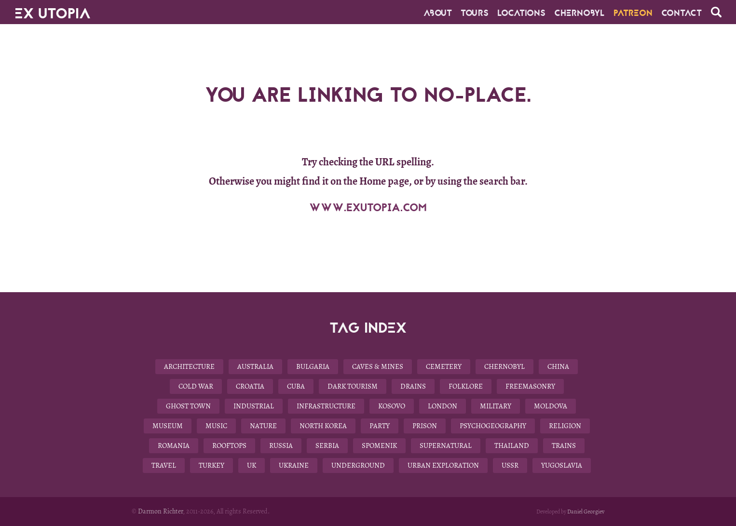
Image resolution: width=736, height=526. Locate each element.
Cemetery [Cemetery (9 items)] (444, 366)
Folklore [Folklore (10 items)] (466, 386)
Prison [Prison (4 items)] (424, 426)
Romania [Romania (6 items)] (174, 445)
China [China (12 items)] (558, 366)
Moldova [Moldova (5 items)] (550, 406)
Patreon (633, 13)
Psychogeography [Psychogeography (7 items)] (493, 426)
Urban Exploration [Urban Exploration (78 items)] (443, 465)
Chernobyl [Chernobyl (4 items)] (504, 366)
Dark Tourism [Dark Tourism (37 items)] (352, 386)
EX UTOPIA (52, 9)
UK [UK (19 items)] (251, 465)
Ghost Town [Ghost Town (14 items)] (188, 406)
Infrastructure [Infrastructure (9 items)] (326, 406)
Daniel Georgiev (585, 511)
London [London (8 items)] (442, 406)
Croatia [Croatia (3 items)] (250, 386)
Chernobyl (579, 13)
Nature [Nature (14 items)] (263, 426)
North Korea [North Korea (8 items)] (323, 426)
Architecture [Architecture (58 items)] (189, 366)
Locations (521, 13)
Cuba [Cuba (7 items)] (296, 386)
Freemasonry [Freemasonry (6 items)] (530, 386)
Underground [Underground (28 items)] (358, 465)
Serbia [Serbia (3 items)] (327, 445)
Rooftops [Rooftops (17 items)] (229, 445)
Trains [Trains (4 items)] (564, 445)
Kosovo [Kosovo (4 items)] (391, 406)
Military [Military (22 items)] (495, 406)
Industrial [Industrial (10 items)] (253, 406)
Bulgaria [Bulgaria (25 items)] (312, 366)
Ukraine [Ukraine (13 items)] (294, 465)
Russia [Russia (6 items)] (281, 445)
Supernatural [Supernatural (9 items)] (446, 445)
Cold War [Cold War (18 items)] (195, 386)
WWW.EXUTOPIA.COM (368, 208)
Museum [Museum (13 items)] (167, 426)
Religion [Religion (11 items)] (565, 426)
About (437, 13)
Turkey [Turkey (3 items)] (211, 465)
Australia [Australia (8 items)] (255, 366)
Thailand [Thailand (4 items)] (511, 445)
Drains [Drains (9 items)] (413, 386)
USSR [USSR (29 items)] (510, 465)
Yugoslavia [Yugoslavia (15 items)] (561, 465)
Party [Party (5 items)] (379, 426)
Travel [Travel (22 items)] (163, 465)
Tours (475, 13)
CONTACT (681, 13)
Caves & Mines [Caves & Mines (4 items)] (377, 366)
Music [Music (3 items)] (216, 426)
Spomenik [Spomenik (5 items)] (379, 445)
